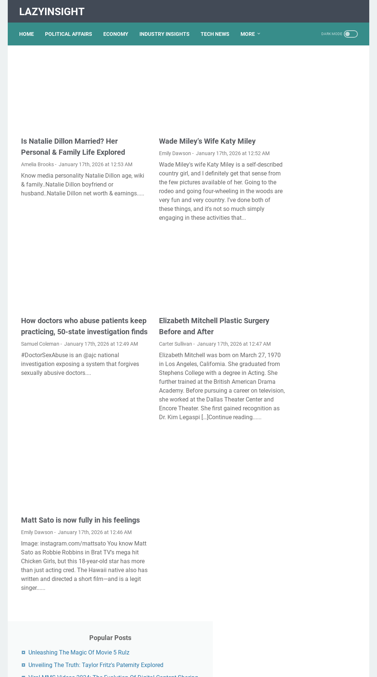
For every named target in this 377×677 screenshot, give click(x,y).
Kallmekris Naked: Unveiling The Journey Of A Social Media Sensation (314, 393)
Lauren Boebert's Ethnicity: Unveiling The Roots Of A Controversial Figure (312, 475)
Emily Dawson (154, 138)
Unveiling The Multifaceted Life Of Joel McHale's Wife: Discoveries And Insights (313, 238)
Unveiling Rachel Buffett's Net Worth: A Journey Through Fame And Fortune (316, 186)
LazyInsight (53, 9)
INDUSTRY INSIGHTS (166, 29)
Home (28, 29)
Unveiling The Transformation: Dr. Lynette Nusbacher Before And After (314, 156)
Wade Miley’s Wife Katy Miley (186, 126)
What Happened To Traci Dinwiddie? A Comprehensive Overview (315, 307)
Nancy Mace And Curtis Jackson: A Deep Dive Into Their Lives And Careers (312, 505)
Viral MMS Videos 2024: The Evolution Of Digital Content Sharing (315, 125)
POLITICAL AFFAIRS (70, 29)
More (249, 29)
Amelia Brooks (37, 150)
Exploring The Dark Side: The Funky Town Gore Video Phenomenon (315, 444)
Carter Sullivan (154, 334)
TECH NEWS (217, 29)
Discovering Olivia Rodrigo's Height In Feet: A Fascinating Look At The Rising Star (315, 337)
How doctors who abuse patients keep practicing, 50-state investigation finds (68, 322)
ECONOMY (117, 29)
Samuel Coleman (40, 345)
